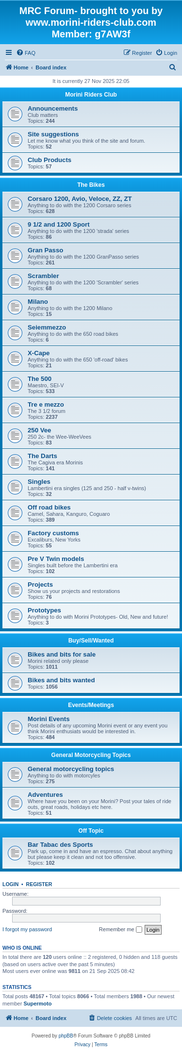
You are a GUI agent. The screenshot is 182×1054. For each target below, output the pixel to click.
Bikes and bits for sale (62, 654)
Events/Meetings (91, 705)
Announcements (53, 108)
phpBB (66, 1035)
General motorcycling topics (71, 769)
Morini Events (48, 719)
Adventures (45, 794)
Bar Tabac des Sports (60, 844)
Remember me (120, 929)
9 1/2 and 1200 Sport (59, 224)
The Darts (42, 456)
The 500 (39, 378)
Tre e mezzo (46, 404)
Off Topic (91, 830)
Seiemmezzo (47, 327)
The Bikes (91, 184)
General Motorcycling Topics (91, 755)
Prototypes (44, 610)
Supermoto (37, 1003)
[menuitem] (25, 53)
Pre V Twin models (56, 558)
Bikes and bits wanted (61, 680)
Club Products (49, 160)
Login (10, 884)
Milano (38, 301)
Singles (39, 481)
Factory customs (53, 533)
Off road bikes (49, 507)
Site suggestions (53, 134)
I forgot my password (27, 929)
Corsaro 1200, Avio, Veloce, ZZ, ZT (80, 198)
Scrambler (43, 276)
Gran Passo (45, 250)
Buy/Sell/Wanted (91, 640)
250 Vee (39, 430)
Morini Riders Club (91, 94)
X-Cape (39, 353)
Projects (40, 584)
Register (39, 884)
